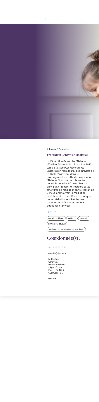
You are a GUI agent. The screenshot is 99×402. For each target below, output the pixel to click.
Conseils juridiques (56, 218)
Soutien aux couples (57, 224)
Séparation (84, 218)
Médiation (72, 218)
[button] (45, 19)
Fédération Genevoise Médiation (68, 155)
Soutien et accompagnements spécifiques (66, 229)
